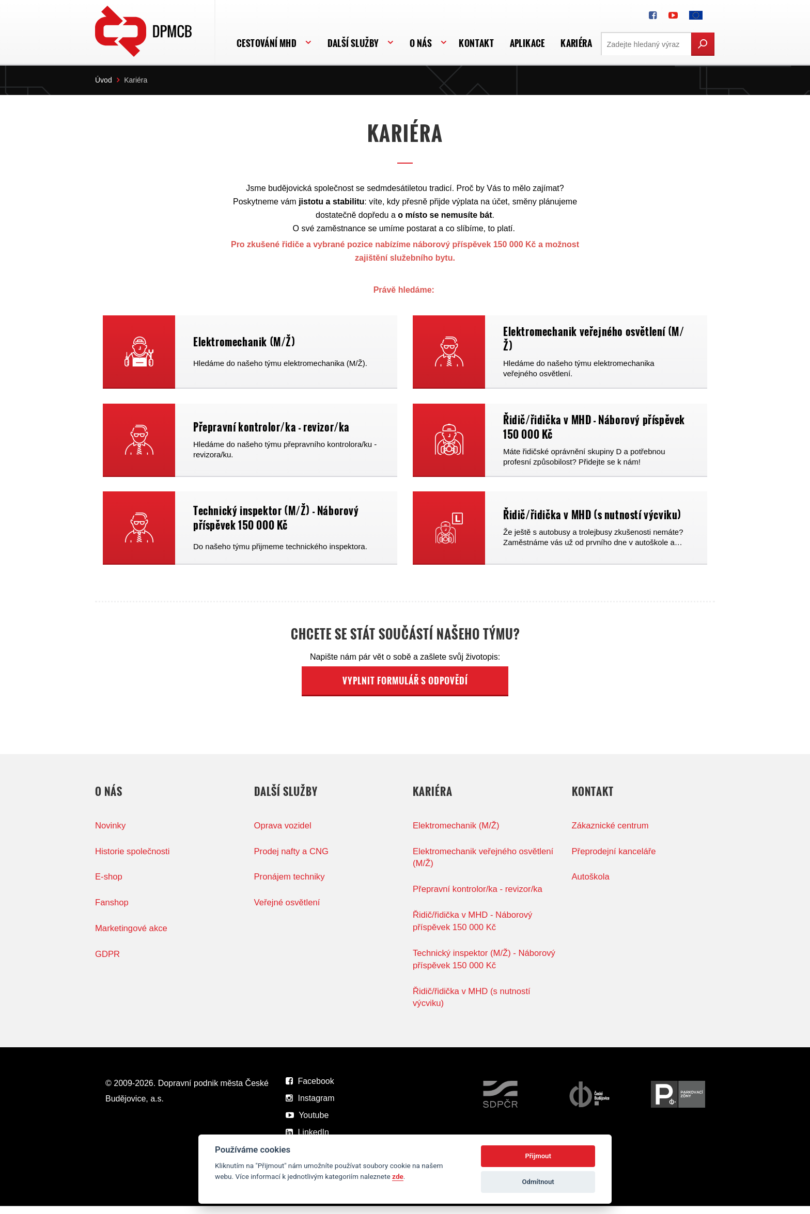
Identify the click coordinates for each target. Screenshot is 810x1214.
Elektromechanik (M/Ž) (457, 832)
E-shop (109, 884)
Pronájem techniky (290, 884)
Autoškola (591, 884)
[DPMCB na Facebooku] (653, 15)
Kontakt (476, 43)
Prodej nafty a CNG (292, 858)
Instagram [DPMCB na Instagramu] (310, 1105)
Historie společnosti (133, 858)
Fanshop (112, 910)
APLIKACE (527, 43)
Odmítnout (538, 1182)
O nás (421, 43)
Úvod (103, 80)
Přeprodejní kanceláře (615, 858)
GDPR (107, 961)
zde (397, 1176)
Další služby (353, 43)
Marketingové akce (132, 935)
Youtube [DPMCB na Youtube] (307, 1123)
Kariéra (576, 43)
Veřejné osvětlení (287, 910)
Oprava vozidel (283, 832)
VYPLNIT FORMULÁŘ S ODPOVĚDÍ (405, 687)
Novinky (110, 832)
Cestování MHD (267, 43)
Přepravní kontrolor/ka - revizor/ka (479, 896)
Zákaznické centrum (611, 832)
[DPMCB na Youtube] (673, 15)
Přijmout (538, 1156)
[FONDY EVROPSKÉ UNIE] (696, 15)
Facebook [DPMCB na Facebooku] (310, 1088)
